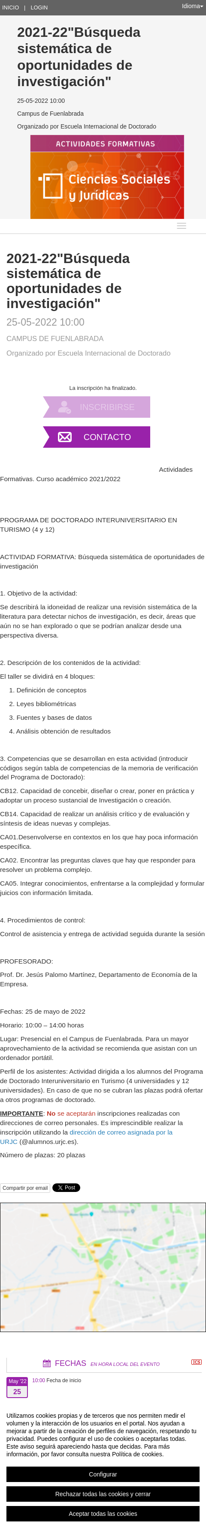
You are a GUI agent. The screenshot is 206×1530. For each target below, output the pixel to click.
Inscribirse (107, 407)
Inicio (10, 7)
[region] (103, 1464)
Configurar (103, 1474)
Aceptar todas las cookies (103, 1513)
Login (39, 7)
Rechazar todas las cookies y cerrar (103, 1494)
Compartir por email (25, 1188)
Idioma (192, 6)
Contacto (107, 437)
